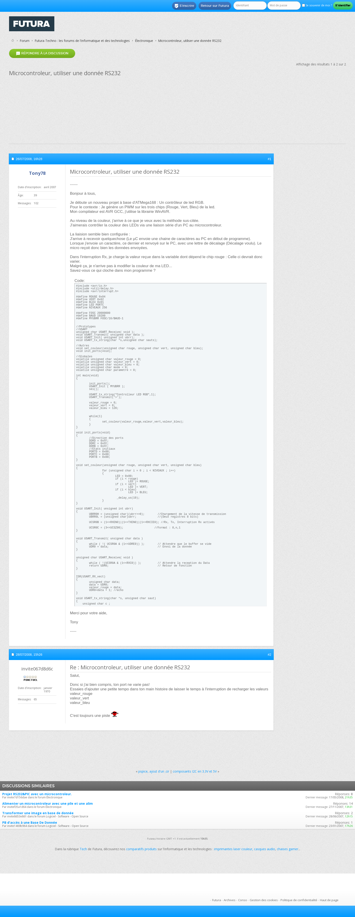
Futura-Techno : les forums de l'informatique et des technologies (82, 40)
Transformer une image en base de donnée (38, 813)
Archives (229, 900)
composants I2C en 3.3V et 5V (195, 771)
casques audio (264, 849)
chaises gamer (287, 849)
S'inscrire (184, 6)
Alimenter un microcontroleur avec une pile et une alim (47, 803)
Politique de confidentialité (299, 900)
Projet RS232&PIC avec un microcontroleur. (37, 794)
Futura (216, 900)
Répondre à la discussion (42, 53)
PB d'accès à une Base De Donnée (29, 822)
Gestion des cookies (264, 900)
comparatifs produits (141, 849)
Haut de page (329, 900)
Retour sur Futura (215, 6)
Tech (83, 849)
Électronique (144, 40)
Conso (242, 900)
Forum (24, 40)
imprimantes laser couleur (233, 849)
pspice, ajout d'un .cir (153, 771)
